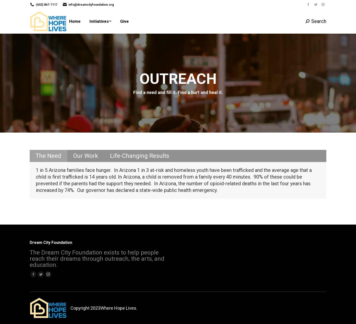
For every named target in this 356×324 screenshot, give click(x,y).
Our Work (85, 155)
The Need (48, 155)
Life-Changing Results (139, 155)
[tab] (48, 156)
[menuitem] (75, 21)
